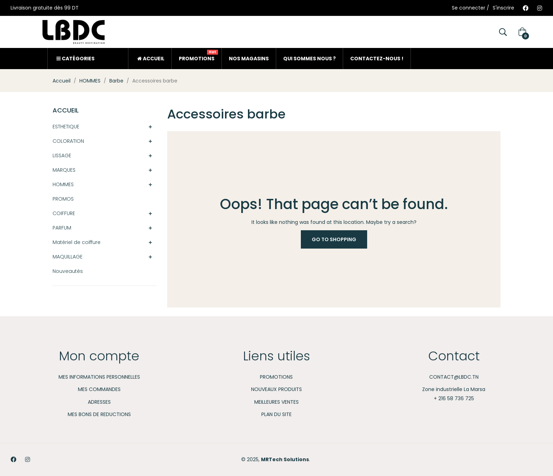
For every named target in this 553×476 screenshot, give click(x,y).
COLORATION (68, 141)
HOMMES (63, 184)
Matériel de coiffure (77, 242)
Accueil (66, 110)
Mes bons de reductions (99, 414)
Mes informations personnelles (99, 376)
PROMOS (63, 198)
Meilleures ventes (276, 401)
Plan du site (276, 414)
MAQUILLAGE (68, 256)
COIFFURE (64, 213)
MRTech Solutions (285, 459)
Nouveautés (68, 271)
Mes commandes (99, 389)
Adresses (99, 401)
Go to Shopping (334, 239)
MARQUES (64, 169)
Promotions (276, 376)
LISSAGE (62, 155)
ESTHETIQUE (66, 126)
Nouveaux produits (276, 389)
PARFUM (62, 227)
